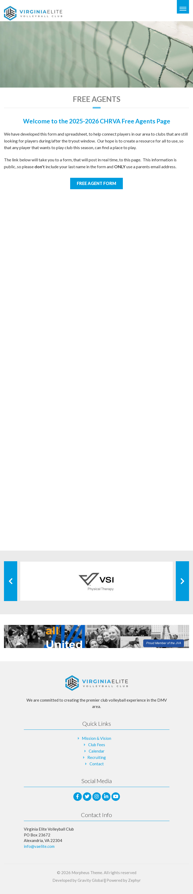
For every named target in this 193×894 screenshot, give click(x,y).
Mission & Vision (96, 738)
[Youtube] (115, 796)
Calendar (97, 751)
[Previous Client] (10, 581)
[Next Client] (182, 581)
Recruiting (96, 757)
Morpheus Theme (86, 872)
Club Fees (96, 744)
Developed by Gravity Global (78, 880)
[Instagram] (96, 796)
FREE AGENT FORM (96, 183)
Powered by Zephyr (123, 880)
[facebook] (77, 796)
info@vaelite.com (39, 846)
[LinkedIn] (106, 796)
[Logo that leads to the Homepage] (96, 683)
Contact (96, 763)
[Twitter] (87, 796)
